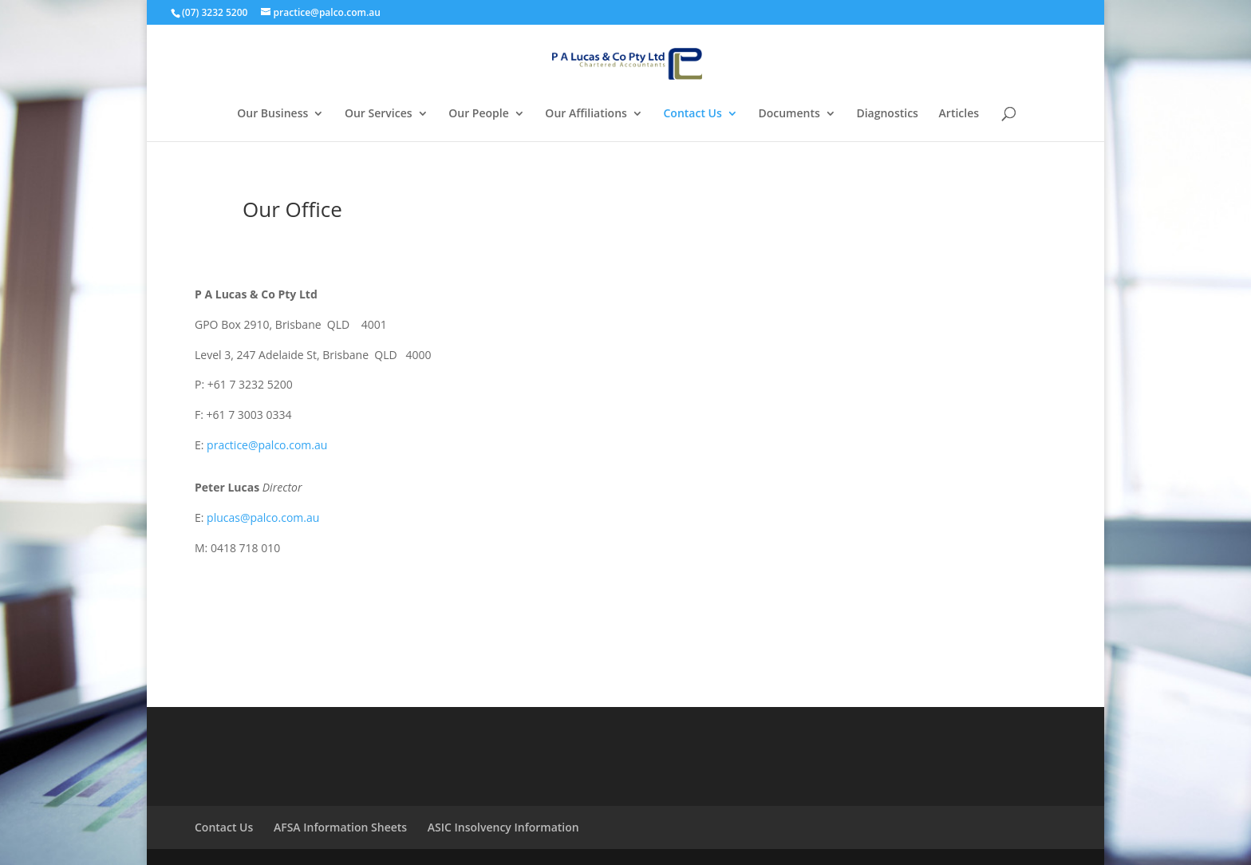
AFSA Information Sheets (340, 827)
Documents (788, 114)
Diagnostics (887, 114)
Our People (478, 114)
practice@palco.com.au (267, 444)
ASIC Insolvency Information (503, 827)
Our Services (378, 114)
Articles (959, 114)
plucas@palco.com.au (263, 517)
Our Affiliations (586, 114)
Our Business (272, 114)
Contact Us (693, 114)
